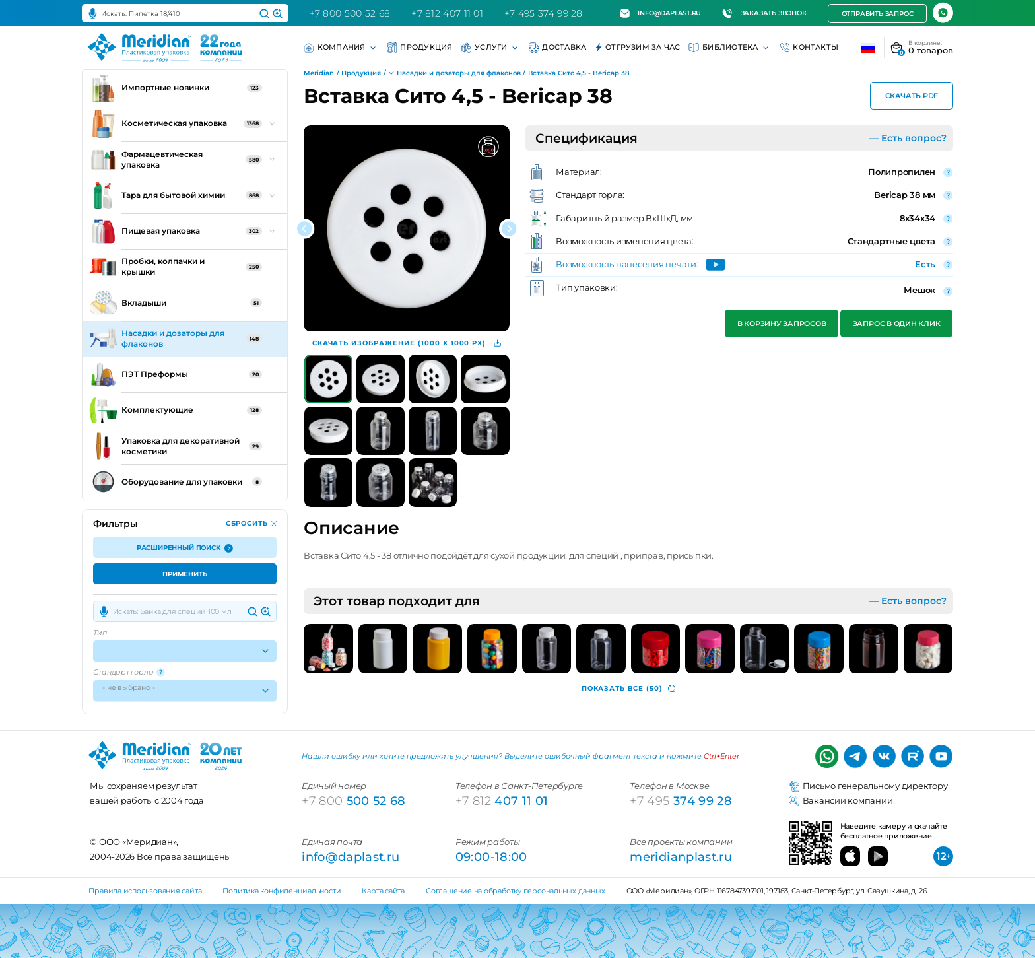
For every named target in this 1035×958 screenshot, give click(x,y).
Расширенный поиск (185, 548)
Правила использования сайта (144, 890)
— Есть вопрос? (908, 138)
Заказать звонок (764, 13)
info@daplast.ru (660, 13)
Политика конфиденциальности (281, 890)
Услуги (490, 47)
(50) (629, 688)
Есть (925, 264)
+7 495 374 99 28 (543, 13)
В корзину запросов (781, 324)
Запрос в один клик (897, 324)
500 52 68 (354, 800)
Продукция (420, 47)
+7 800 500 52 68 (350, 13)
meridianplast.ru (681, 857)
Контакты (809, 47)
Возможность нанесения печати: (627, 265)
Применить (185, 574)
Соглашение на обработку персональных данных (515, 890)
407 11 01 (502, 800)
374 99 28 (681, 800)
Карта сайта (383, 890)
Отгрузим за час (637, 47)
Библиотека (729, 47)
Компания (341, 47)
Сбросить (251, 523)
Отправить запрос (877, 13)
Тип (99, 633)
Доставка (558, 47)
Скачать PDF (911, 96)
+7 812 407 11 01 (447, 13)
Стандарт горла (129, 672)
